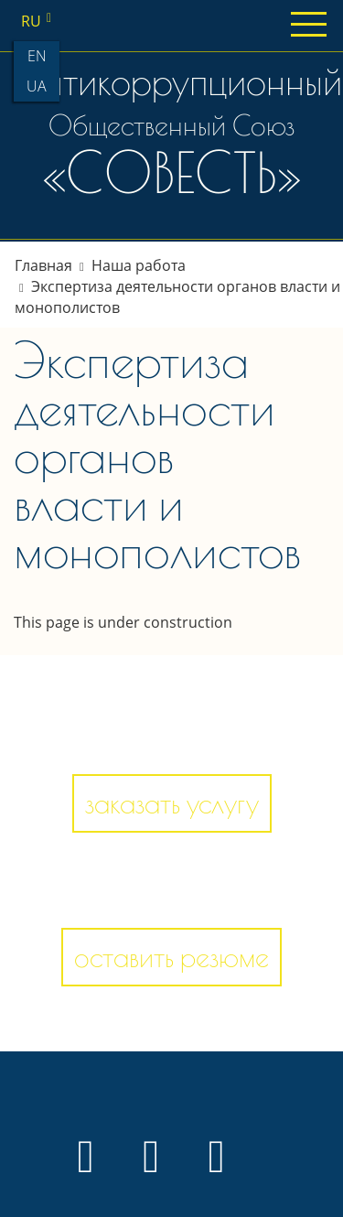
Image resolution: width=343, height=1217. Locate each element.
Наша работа (138, 265)
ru (39, 21)
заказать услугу (172, 803)
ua (37, 86)
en (37, 56)
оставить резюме (171, 957)
